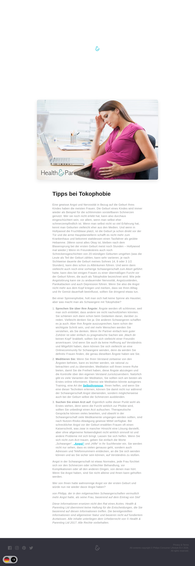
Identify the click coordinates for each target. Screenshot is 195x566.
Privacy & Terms (181, 545)
